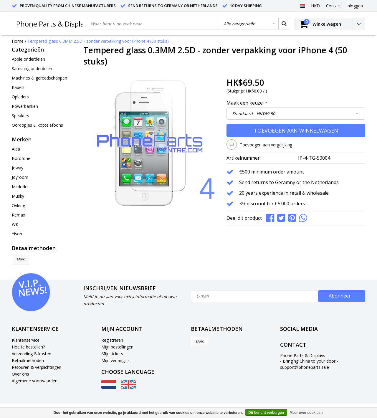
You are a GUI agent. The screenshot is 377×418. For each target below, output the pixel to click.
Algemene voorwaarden (34, 381)
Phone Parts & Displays (53, 24)
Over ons (20, 374)
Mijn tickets (112, 353)
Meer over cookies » (306, 413)
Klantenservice (25, 340)
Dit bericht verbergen (266, 413)
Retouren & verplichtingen (36, 367)
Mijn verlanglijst (116, 360)
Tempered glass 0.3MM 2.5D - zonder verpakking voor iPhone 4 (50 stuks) (98, 41)
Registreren (112, 340)
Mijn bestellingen (117, 347)
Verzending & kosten (31, 353)
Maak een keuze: (246, 103)
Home (18, 41)
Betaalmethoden (28, 360)
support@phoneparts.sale (304, 367)
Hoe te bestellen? (28, 347)
